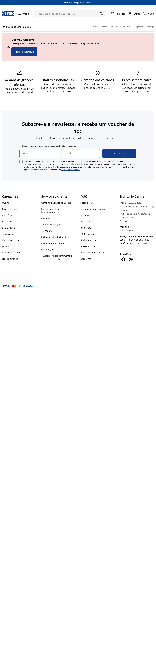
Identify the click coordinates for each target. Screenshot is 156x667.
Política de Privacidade (70, 169)
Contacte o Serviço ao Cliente (56, 202)
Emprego (85, 221)
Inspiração (85, 227)
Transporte (47, 230)
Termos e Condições (47, 167)
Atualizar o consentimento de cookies (58, 257)
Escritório (7, 215)
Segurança (85, 258)
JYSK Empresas (88, 233)
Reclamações (48, 249)
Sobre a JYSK (86, 202)
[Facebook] (123, 259)
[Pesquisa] (101, 13)
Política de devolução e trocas (56, 237)
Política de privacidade (52, 243)
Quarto (5, 202)
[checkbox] (21, 161)
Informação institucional (92, 209)
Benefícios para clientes (92, 252)
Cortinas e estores (11, 240)
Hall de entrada (10, 258)
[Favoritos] (118, 13)
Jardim (5, 246)
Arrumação (7, 233)
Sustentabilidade (89, 240)
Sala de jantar (9, 227)
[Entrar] (134, 13)
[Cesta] (148, 13)
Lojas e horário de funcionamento (50, 211)
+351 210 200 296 (138, 243)
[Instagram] (130, 259)
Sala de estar (8, 221)
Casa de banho (9, 209)
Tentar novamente (24, 51)
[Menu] (23, 13)
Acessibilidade (87, 246)
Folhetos (45, 218)
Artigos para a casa (12, 252)
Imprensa (85, 215)
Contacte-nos (126, 230)
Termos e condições (51, 224)
